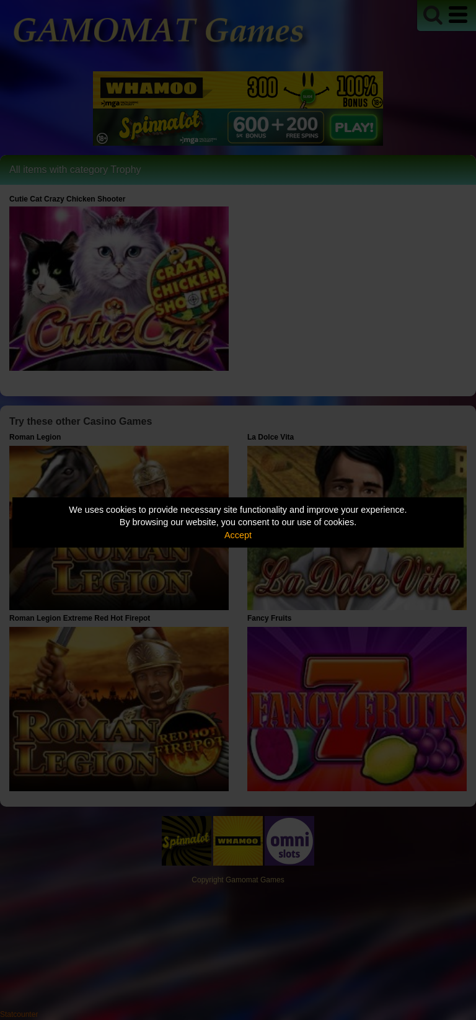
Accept (238, 535)
